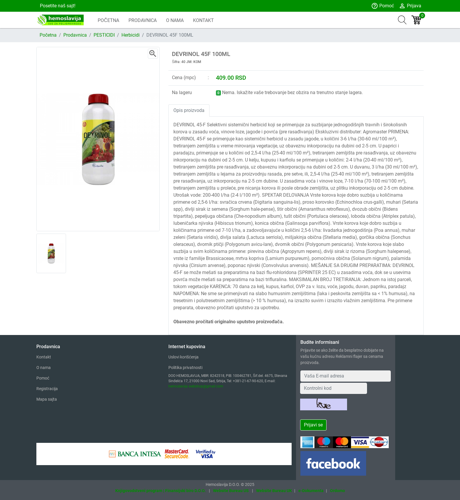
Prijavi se (313, 425)
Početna (48, 35)
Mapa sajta (46, 399)
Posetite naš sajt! (57, 5)
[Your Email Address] (345, 376)
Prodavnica (75, 35)
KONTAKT (203, 20)
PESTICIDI (104, 35)
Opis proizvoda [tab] (188, 110)
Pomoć (382, 5)
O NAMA (175, 20)
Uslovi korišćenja (183, 357)
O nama (43, 367)
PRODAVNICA (142, 20)
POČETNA (108, 20)
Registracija (47, 388)
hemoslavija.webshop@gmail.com (195, 386)
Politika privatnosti (185, 367)
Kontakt (43, 357)
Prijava (410, 5)
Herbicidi (130, 35)
